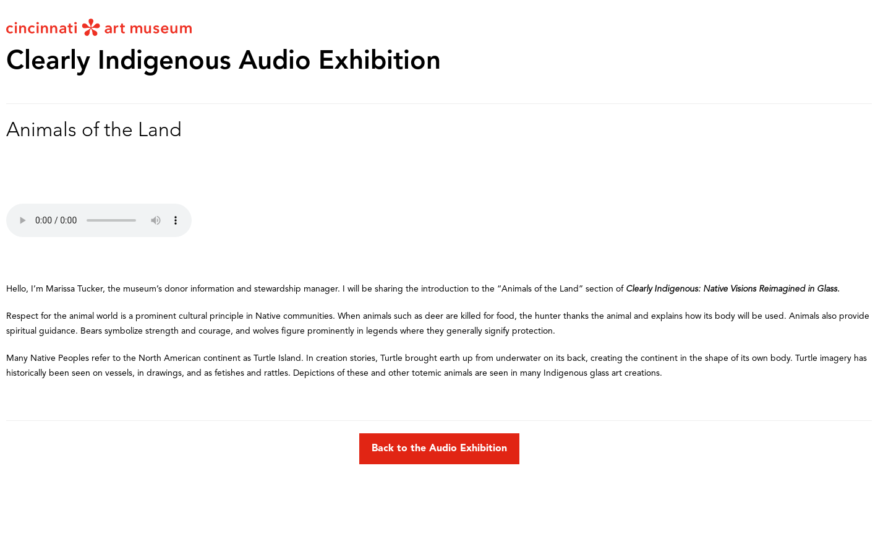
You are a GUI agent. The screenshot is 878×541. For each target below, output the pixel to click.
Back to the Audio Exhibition (439, 449)
